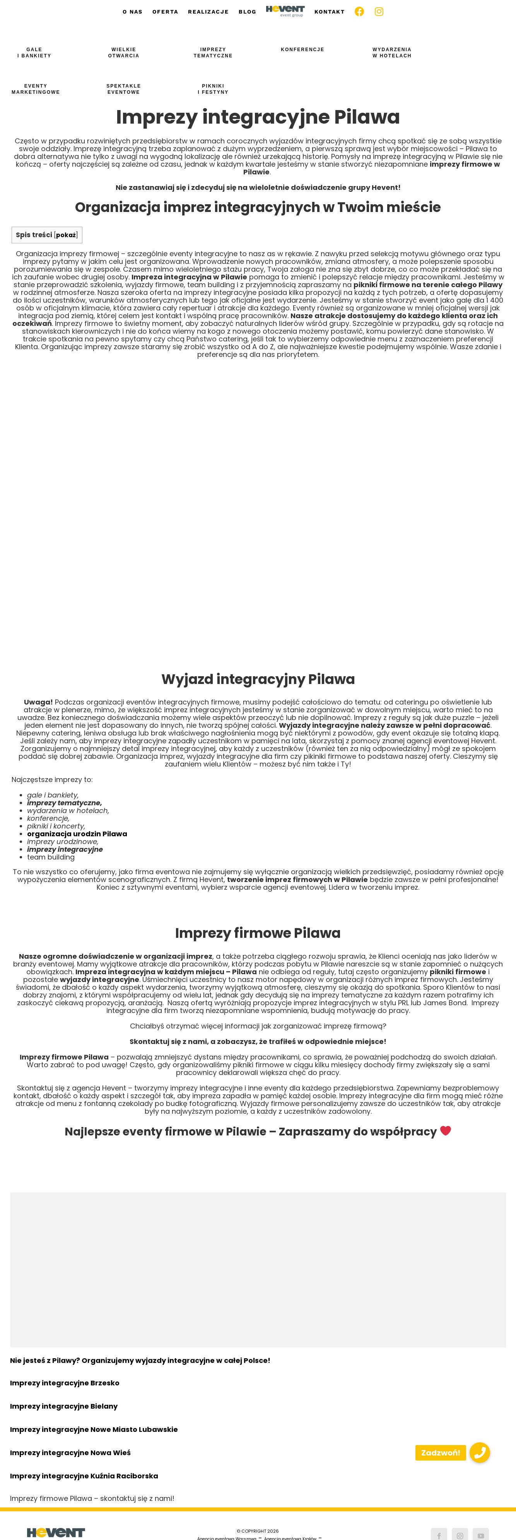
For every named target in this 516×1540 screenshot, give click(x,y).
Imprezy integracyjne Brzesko (65, 1383)
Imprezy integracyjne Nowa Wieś (70, 1452)
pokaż (66, 235)
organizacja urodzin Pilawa (77, 834)
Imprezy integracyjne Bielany (64, 1406)
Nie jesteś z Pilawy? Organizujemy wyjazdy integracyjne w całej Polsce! (140, 1360)
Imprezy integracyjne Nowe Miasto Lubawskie (94, 1429)
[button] (480, 1452)
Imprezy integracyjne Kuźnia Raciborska (84, 1476)
